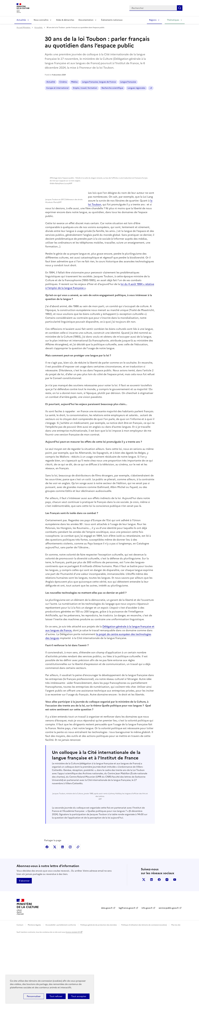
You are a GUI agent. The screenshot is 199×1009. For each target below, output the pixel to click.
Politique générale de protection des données (98, 998)
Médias (74, 81)
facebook (159, 953)
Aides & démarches (65, 20)
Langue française (109, 88)
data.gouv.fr (107, 981)
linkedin (151, 953)
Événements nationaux (111, 20)
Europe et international (131, 81)
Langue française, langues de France (99, 81)
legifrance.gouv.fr (127, 981)
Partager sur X (54, 920)
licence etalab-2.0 (73, 1005)
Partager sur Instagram (70, 920)
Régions (152, 20)
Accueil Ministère (24, 27)
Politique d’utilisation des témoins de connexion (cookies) (144, 998)
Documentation (85, 20)
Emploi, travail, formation (58, 88)
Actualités (21, 20)
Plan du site (175, 998)
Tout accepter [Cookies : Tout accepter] (78, 996)
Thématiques (173, 20)
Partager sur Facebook (47, 920)
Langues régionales (130, 88)
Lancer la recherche (179, 8)
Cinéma (63, 81)
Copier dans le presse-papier (78, 920)
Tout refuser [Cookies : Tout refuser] (55, 996)
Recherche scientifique (86, 88)
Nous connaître (41, 20)
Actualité (50, 81)
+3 (144, 88)
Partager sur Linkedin (62, 920)
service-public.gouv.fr (169, 981)
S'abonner (24, 954)
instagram (167, 953)
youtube (174, 953)
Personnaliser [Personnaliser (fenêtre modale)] (34, 996)
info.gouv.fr (147, 981)
